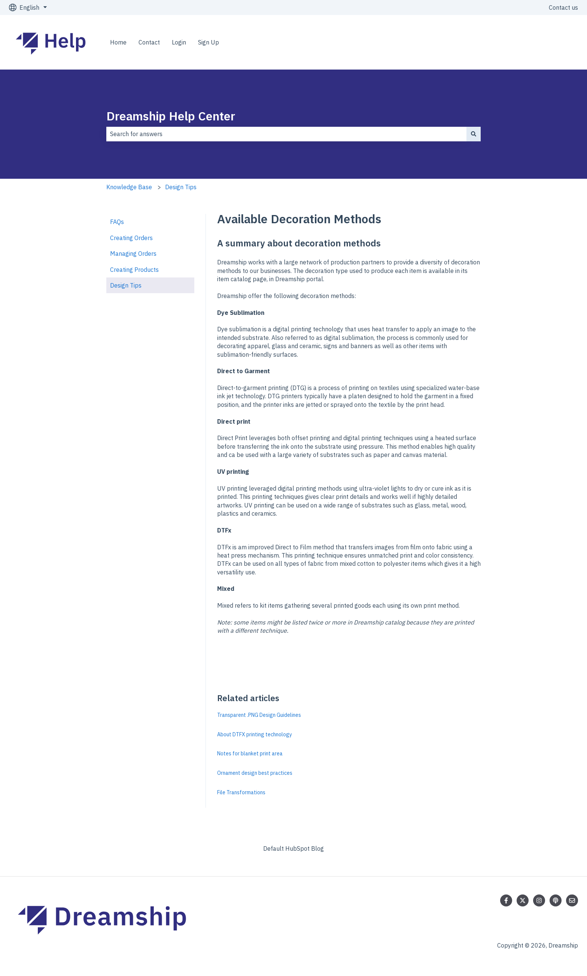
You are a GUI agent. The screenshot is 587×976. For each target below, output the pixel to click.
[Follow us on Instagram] (539, 900)
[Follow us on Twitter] (523, 900)
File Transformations (241, 792)
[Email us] (572, 900)
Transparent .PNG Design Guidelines (259, 715)
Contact (149, 42)
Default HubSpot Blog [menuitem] (293, 848)
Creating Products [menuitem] (134, 269)
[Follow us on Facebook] (506, 900)
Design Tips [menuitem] (126, 285)
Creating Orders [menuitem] (131, 238)
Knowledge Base (129, 187)
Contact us (563, 7)
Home (118, 42)
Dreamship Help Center (170, 116)
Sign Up (208, 42)
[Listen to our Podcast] (556, 900)
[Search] (473, 134)
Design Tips (181, 187)
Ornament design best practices (254, 773)
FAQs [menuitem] (117, 221)
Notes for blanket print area (250, 753)
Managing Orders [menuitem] (133, 253)
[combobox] (286, 134)
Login (179, 42)
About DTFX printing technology (254, 734)
